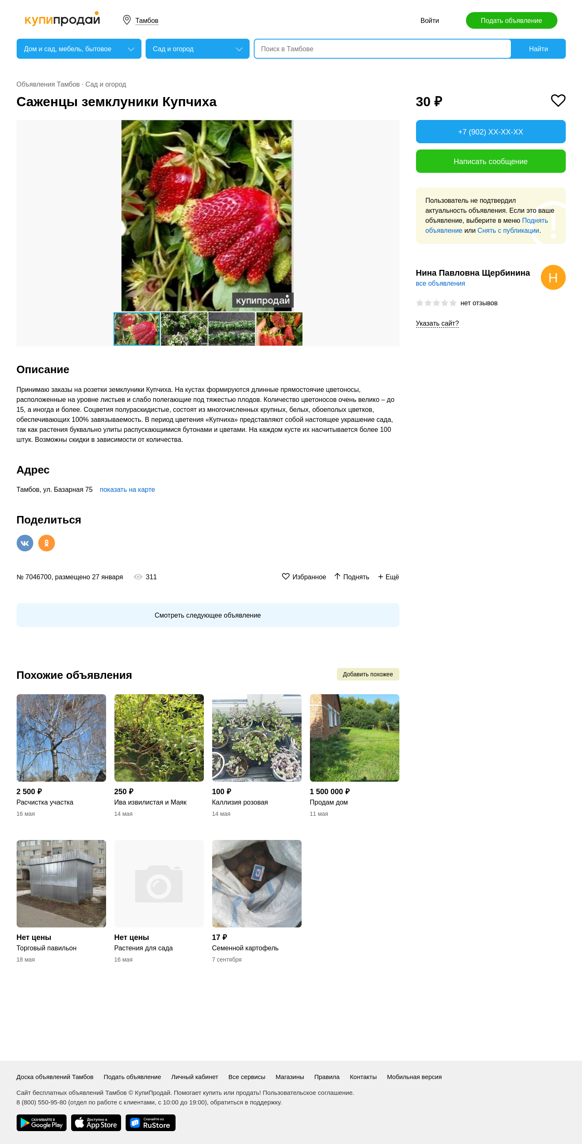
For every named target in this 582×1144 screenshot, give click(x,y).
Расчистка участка (45, 802)
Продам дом (329, 802)
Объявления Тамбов (48, 84)
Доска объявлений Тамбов (55, 1076)
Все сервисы (246, 1076)
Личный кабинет (194, 1076)
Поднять (356, 577)
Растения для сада (143, 948)
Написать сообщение (490, 161)
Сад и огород (105, 84)
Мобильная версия (414, 1076)
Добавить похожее (368, 674)
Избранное (309, 577)
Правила (327, 1076)
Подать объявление (511, 20)
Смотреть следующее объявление (208, 615)
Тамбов (147, 20)
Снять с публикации (508, 230)
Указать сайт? (437, 323)
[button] (392, 127)
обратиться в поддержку (245, 1102)
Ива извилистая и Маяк (150, 802)
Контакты (363, 1076)
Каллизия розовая (240, 802)
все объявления (441, 283)
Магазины (289, 1076)
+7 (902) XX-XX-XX (490, 132)
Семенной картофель (245, 948)
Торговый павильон (47, 948)
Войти (430, 20)
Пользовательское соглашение (308, 1092)
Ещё (392, 577)
